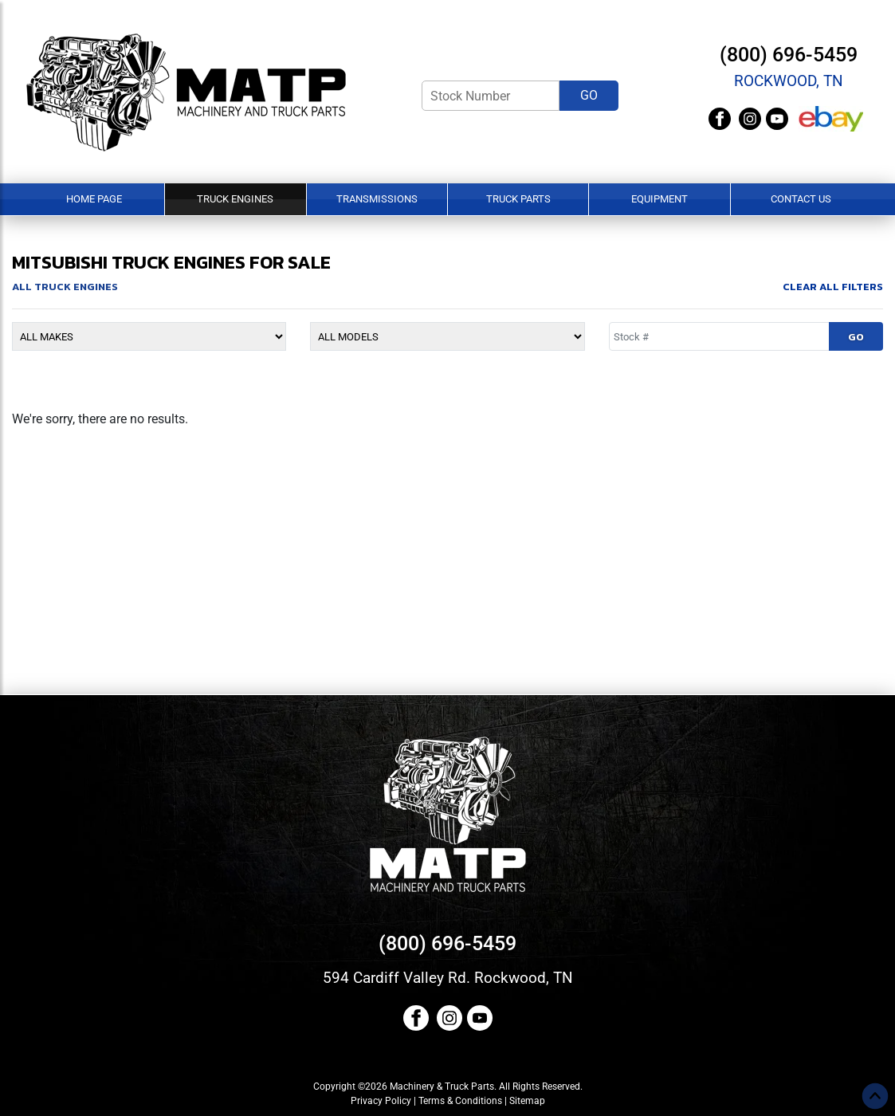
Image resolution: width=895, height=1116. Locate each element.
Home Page (94, 199)
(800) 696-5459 (789, 54)
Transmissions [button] (377, 199)
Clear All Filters (833, 286)
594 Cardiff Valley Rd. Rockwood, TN (448, 978)
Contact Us (801, 199)
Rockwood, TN (788, 81)
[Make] (149, 336)
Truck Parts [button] (518, 199)
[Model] (447, 336)
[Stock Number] (490, 96)
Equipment (659, 199)
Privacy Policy (381, 1100)
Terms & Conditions (460, 1100)
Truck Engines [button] (235, 199)
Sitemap (527, 1100)
